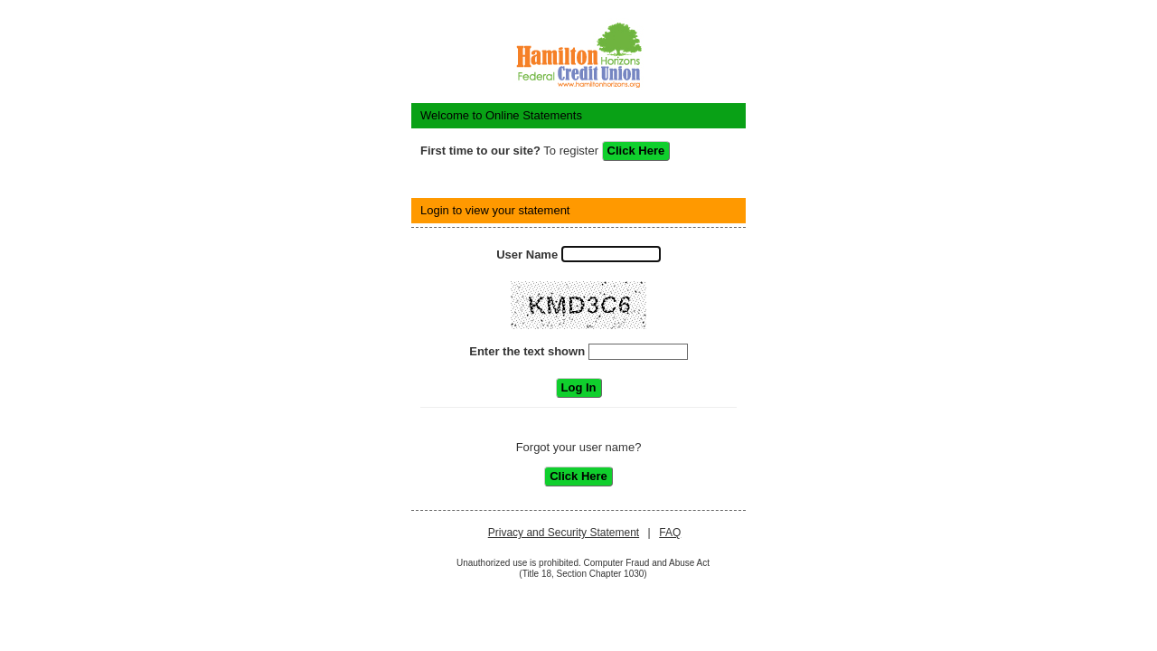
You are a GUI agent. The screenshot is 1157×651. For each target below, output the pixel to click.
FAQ (670, 532)
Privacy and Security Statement (563, 532)
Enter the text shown (527, 351)
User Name (527, 254)
